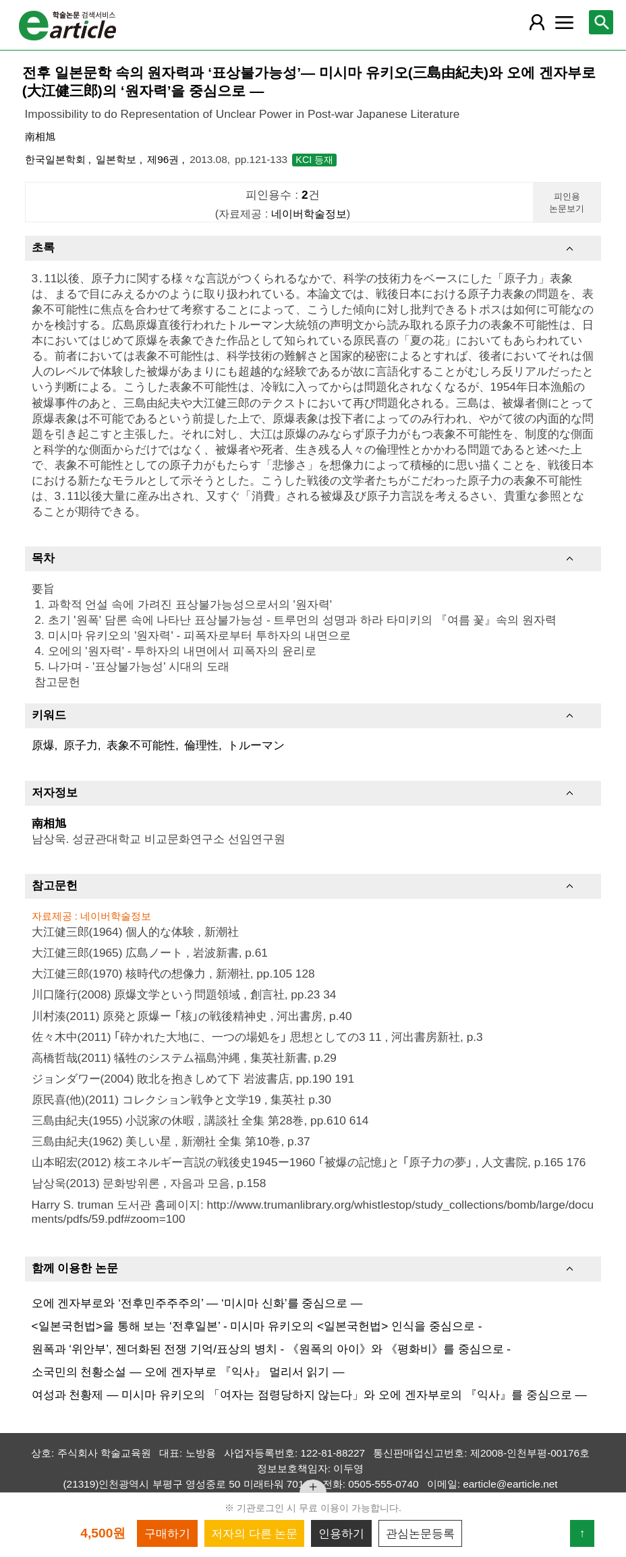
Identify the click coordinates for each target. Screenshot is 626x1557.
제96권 (164, 159)
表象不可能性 (141, 745)
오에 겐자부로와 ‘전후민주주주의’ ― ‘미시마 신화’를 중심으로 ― (197, 1303)
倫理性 (201, 745)
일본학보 (117, 159)
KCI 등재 (314, 159)
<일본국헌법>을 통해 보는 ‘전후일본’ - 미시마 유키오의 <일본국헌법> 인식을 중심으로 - (257, 1326)
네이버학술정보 (309, 214)
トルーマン (256, 745)
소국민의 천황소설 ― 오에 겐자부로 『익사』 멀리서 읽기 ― (188, 1371)
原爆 (43, 745)
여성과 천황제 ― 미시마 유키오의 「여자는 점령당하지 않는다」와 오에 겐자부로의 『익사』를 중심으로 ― (309, 1394)
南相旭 (40, 136)
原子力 (80, 745)
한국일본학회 (56, 159)
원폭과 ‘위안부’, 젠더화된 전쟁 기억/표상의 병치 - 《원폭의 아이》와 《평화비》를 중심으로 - (271, 1349)
